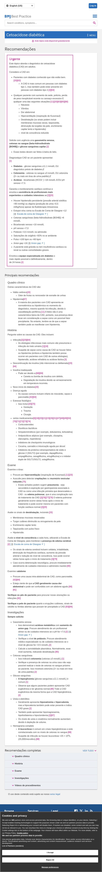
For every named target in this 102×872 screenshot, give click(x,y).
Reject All (50, 860)
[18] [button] (46, 346)
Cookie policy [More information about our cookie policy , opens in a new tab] (22, 833)
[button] (87, 35)
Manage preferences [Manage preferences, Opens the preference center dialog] (50, 867)
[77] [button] (47, 497)
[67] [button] (25, 299)
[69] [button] (41, 373)
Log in (93, 5)
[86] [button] (52, 689)
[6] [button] (34, 418)
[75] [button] (24, 482)
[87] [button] (53, 715)
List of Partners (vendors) (13, 846)
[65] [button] (63, 102)
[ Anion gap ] (36, 243)
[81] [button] (14, 590)
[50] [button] (69, 418)
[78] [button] (51, 497)
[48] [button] (62, 418)
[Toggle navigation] (95, 16)
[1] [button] (10, 161)
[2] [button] (49, 90)
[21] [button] (44, 418)
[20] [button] (15, 80)
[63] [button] (19, 80)
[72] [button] (22, 421)
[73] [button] (25, 421)
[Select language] (19, 5)
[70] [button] (33, 404)
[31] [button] (55, 418)
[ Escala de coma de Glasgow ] (31, 214)
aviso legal (55, 794)
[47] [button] (58, 418)
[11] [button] (52, 102)
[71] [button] (18, 421)
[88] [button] (69, 732)
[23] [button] (48, 418)
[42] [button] (31, 397)
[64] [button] (52, 90)
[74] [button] (29, 421)
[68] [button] (37, 373)
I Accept (50, 852)
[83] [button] (67, 607)
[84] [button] (71, 607)
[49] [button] (65, 418)
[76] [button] (44, 497)
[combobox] (48, 23)
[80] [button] (68, 566)
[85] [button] (57, 652)
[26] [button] (51, 418)
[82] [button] (19, 598)
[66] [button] (66, 102)
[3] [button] (65, 359)
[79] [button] (55, 559)
